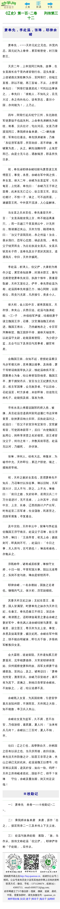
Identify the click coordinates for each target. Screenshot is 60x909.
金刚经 (51, 899)
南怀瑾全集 (13, 899)
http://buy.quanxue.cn (30, 876)
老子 (28, 899)
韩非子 (35, 899)
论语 (22, 899)
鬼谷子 (43, 899)
